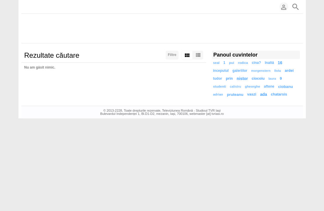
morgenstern (261, 70)
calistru (235, 86)
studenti (219, 86)
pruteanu (235, 94)
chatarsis (279, 94)
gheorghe (252, 86)
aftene (269, 86)
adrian (218, 94)
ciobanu (285, 86)
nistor (242, 78)
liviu (277, 70)
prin (229, 78)
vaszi (251, 94)
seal (216, 62)
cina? (256, 63)
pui (231, 62)
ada (263, 94)
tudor (217, 78)
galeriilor (240, 71)
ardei (289, 71)
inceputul (221, 71)
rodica (243, 62)
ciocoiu (258, 78)
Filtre (172, 55)
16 (280, 63)
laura (272, 78)
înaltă (269, 63)
